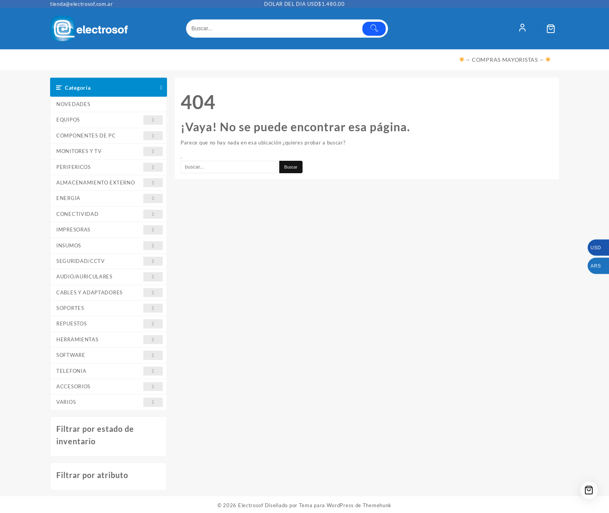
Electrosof (250, 505)
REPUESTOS (109, 323)
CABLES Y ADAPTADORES (109, 292)
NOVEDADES (73, 104)
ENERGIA (109, 198)
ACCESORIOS (109, 386)
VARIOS (109, 402)
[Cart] (550, 28)
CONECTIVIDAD (109, 214)
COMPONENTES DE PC (109, 135)
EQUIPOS (109, 119)
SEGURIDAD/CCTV (109, 261)
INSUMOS (109, 245)
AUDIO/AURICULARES (109, 276)
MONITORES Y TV (109, 151)
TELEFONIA (109, 371)
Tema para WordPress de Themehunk (345, 505)
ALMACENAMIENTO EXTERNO (109, 182)
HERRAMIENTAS (109, 339)
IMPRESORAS (109, 229)
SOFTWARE (109, 355)
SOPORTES (109, 308)
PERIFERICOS (109, 167)
